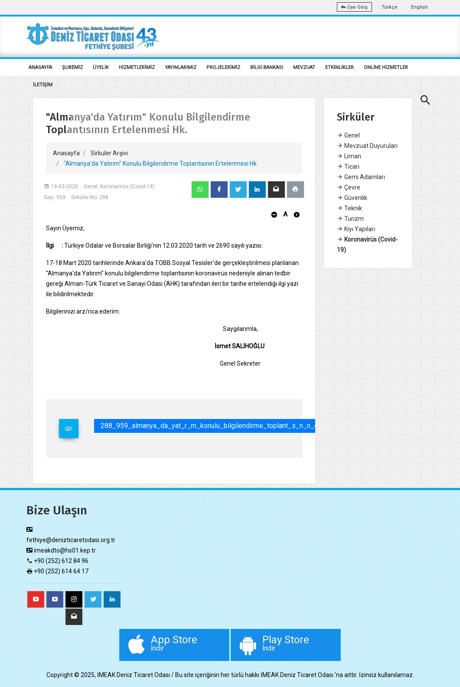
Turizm (350, 218)
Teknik (349, 208)
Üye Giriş (354, 7)
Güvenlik (352, 197)
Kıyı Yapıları (356, 229)
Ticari (348, 166)
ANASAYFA (40, 67)
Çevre (348, 187)
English (419, 7)
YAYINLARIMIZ (180, 67)
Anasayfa (66, 153)
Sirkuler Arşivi (109, 153)
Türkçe (390, 7)
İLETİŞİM (42, 85)
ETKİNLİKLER (339, 67)
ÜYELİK (101, 67)
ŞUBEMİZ (72, 67)
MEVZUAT (304, 67)
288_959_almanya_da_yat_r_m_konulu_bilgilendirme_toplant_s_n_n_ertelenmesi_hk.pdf (237, 426)
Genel (348, 135)
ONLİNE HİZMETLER (386, 67)
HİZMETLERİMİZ (137, 67)
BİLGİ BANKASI (266, 67)
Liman (349, 156)
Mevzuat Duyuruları (367, 145)
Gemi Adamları (361, 176)
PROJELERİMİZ (223, 67)
